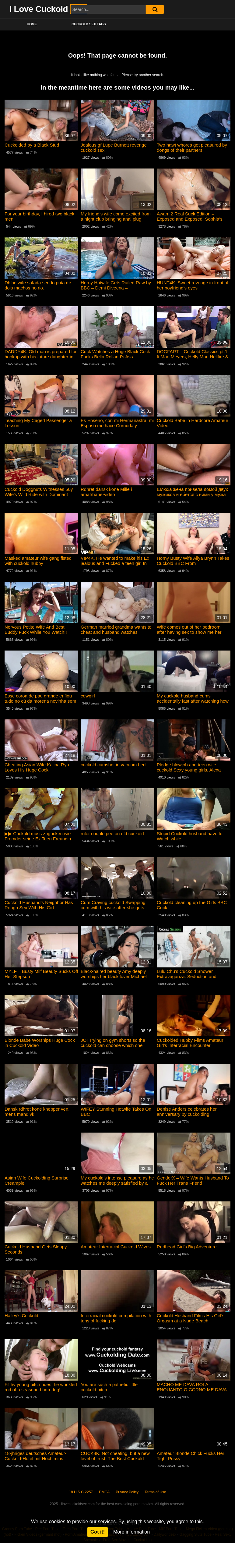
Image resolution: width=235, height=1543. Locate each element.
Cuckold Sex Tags (89, 24)
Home (32, 24)
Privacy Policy (127, 1492)
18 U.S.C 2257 (81, 1492)
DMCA (104, 1492)
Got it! (97, 1531)
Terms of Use (155, 1492)
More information (131, 1531)
